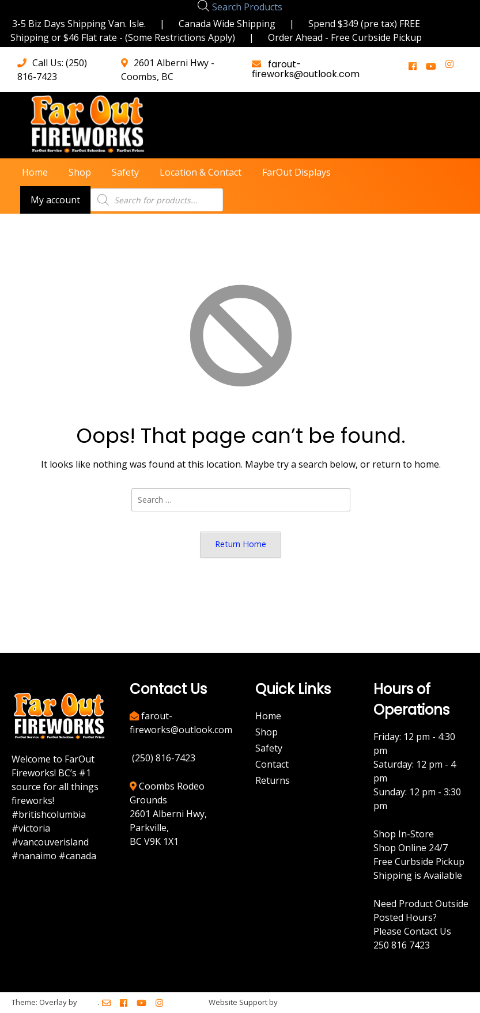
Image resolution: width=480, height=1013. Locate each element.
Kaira (88, 1002)
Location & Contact (200, 172)
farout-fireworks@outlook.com (306, 69)
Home (35, 172)
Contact (272, 764)
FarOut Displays (296, 172)
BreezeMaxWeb (307, 1002)
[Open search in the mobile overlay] (203, 5)
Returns (272, 780)
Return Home (240, 543)
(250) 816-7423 (163, 758)
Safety (125, 172)
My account (55, 200)
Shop (80, 172)
